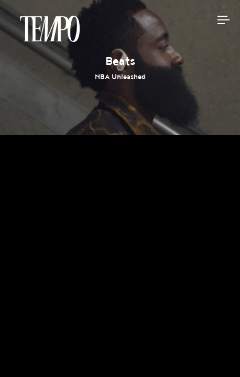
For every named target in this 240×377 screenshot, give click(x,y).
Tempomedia (49, 29)
